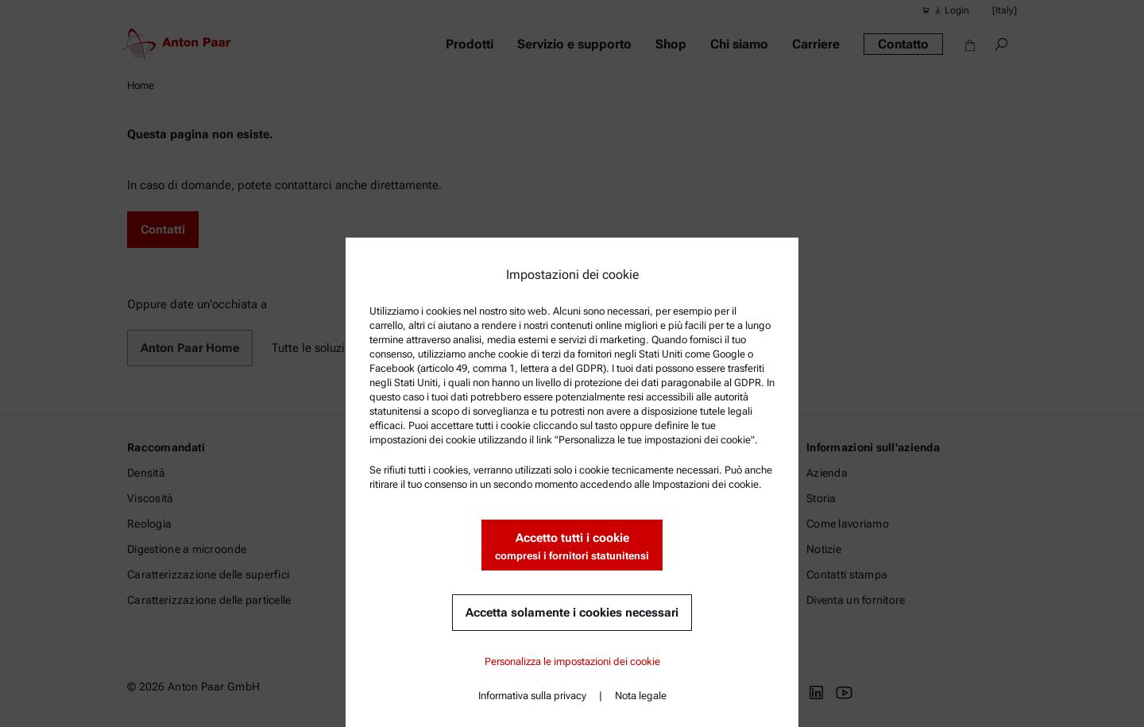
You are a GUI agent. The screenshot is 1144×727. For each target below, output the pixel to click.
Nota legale (641, 696)
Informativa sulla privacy (532, 696)
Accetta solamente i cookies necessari (572, 612)
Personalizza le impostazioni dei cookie (572, 661)
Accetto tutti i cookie (572, 547)
